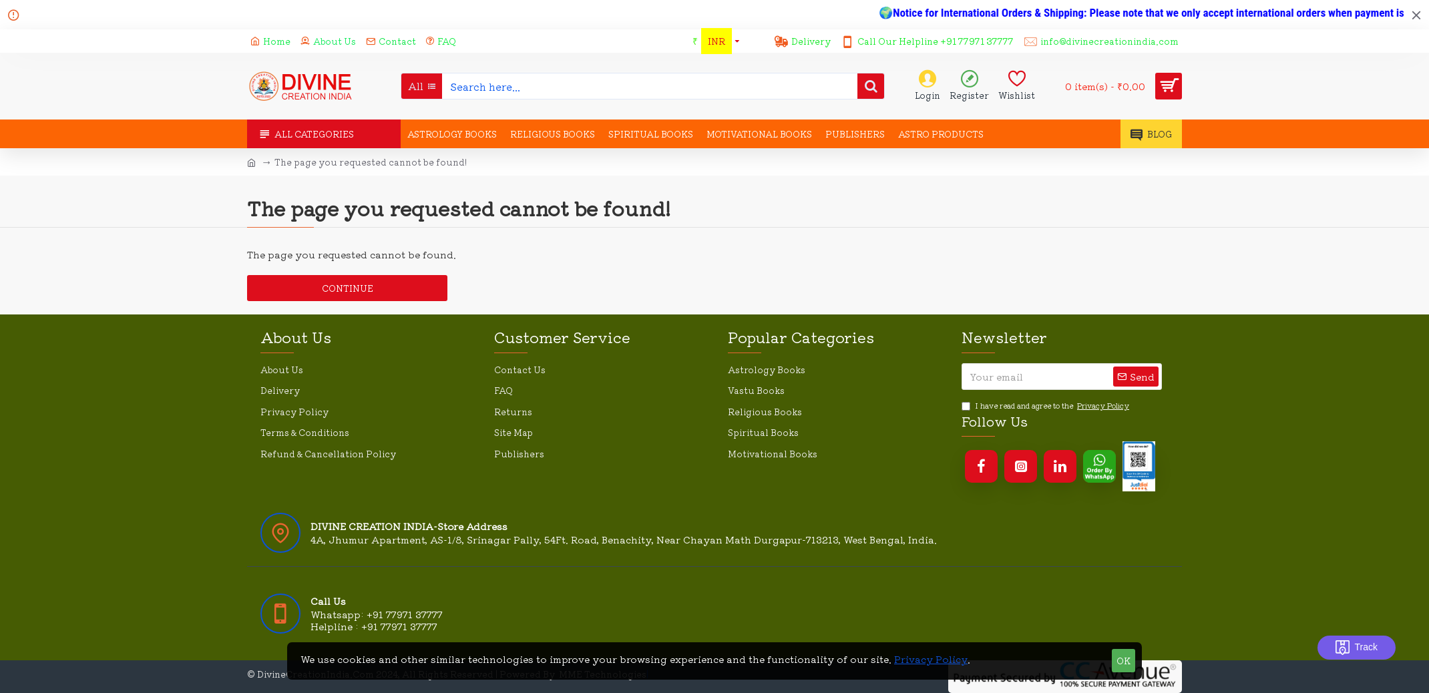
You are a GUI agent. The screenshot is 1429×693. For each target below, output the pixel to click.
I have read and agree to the (1046, 405)
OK (1123, 660)
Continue (347, 288)
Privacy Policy (931, 659)
